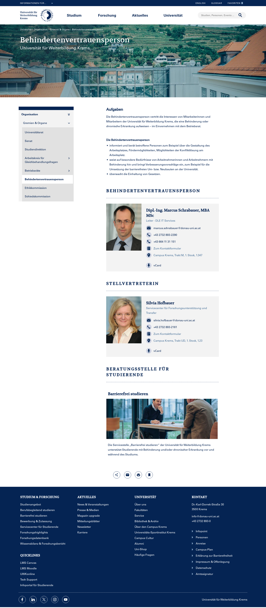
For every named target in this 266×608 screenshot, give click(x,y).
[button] (180, 265)
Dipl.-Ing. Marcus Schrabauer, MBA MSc (178, 213)
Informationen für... (37, 3)
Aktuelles (140, 15)
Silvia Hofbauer (160, 303)
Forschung (107, 15)
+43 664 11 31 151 (161, 241)
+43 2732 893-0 (201, 521)
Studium (74, 15)
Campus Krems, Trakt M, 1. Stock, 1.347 (174, 255)
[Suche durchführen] (240, 15)
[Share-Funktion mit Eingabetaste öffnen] (116, 474)
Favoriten (234, 3)
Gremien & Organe (60, 29)
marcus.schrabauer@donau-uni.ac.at (173, 228)
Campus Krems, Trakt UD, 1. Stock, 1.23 (174, 340)
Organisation (41, 29)
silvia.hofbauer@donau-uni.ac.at (170, 320)
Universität (173, 15)
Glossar (215, 3)
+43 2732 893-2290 (161, 235)
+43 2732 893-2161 (161, 327)
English (201, 3)
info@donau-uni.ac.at (205, 516)
